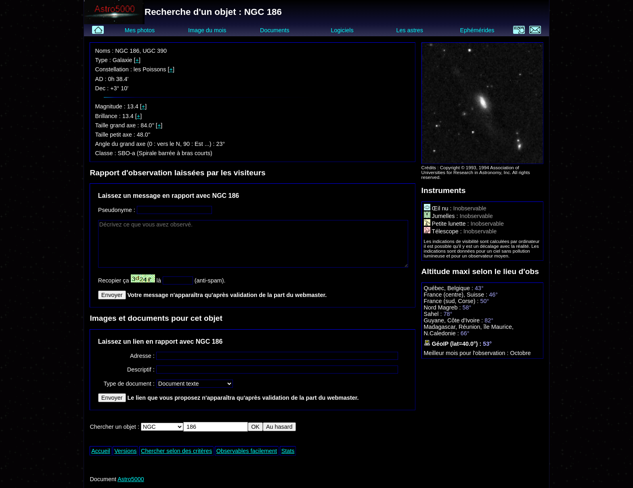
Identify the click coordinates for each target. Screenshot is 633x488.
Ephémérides (477, 30)
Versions (125, 451)
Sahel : (434, 314)
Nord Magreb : (443, 307)
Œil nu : (438, 208)
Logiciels (342, 30)
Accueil (100, 451)
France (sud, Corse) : (452, 301)
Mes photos (140, 30)
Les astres (409, 30)
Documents (274, 30)
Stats (288, 451)
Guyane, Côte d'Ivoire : (454, 320)
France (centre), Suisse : (456, 294)
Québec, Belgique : (449, 288)
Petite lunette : (447, 223)
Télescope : (443, 231)
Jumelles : (442, 216)
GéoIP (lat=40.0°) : (453, 344)
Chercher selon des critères (176, 451)
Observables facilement (246, 451)
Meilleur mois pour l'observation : (467, 353)
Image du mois (207, 30)
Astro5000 (130, 479)
